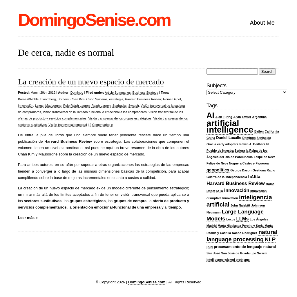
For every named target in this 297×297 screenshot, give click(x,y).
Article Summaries (118, 92)
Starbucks (119, 105)
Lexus (39, 105)
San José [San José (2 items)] (213, 253)
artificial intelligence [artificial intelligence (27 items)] (230, 126)
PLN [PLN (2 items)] (210, 247)
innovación (25, 105)
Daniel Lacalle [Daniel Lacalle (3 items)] (228, 137)
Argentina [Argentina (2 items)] (259, 117)
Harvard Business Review (143, 99)
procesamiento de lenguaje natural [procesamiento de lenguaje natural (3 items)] (245, 247)
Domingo (76, 92)
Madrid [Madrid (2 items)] (212, 225)
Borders (63, 99)
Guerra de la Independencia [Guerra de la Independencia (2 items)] (227, 177)
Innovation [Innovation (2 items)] (230, 198)
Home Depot (172, 99)
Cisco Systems (96, 99)
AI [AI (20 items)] (210, 115)
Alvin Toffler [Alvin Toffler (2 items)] (242, 117)
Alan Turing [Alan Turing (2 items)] (223, 117)
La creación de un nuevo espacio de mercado (91, 81)
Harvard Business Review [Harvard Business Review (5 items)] (236, 183)
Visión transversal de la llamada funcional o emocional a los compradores (95, 112)
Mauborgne (53, 105)
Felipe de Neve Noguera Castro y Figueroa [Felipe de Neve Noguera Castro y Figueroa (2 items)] (238, 163)
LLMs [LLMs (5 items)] (242, 218)
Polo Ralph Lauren (76, 105)
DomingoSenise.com (94, 20)
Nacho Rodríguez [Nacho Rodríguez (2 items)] (245, 233)
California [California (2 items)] (272, 131)
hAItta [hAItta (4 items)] (254, 176)
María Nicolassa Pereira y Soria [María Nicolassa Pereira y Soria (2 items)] (241, 225)
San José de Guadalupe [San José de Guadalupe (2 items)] (238, 253)
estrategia (116, 99)
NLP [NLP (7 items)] (270, 239)
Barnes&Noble (28, 99)
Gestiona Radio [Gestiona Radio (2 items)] (264, 170)
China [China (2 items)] (211, 138)
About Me (262, 22)
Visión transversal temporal (67, 124)
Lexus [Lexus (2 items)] (230, 219)
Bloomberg (48, 99)
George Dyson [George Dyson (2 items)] (240, 170)
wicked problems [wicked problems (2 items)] (236, 259)
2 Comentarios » (101, 124)
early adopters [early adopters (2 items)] (227, 144)
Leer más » (28, 217)
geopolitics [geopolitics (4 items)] (218, 170)
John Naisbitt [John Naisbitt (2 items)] (240, 205)
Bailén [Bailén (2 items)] (259, 131)
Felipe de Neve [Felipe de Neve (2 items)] (265, 157)
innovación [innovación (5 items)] (236, 190)
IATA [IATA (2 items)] (219, 191)
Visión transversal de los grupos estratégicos (119, 118)
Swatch (133, 105)
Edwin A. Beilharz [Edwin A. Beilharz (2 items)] (252, 144)
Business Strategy (145, 92)
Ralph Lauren (101, 105)
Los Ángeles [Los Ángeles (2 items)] (259, 219)
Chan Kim (77, 99)
